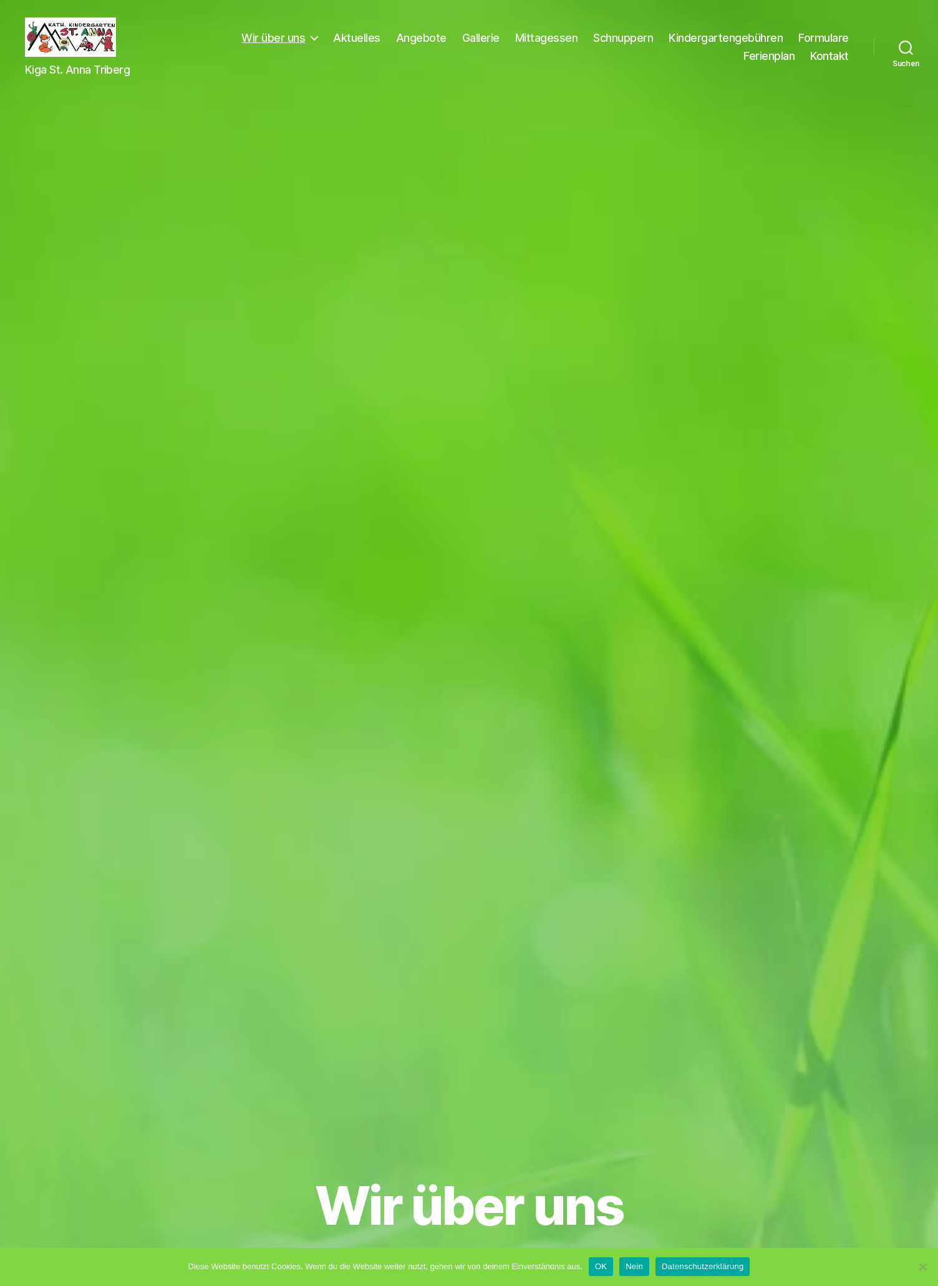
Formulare (703, 64)
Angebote (487, 45)
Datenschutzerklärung (702, 1266)
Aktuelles (423, 45)
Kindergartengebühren (792, 45)
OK (601, 1266)
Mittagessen (612, 45)
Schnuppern (689, 45)
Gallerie (546, 45)
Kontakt (829, 64)
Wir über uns (339, 45)
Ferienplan (769, 64)
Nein (634, 1266)
